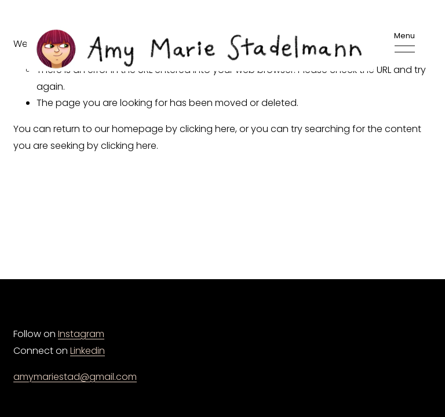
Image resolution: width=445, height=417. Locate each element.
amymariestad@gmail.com (75, 376)
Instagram (81, 334)
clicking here (207, 129)
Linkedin (87, 350)
